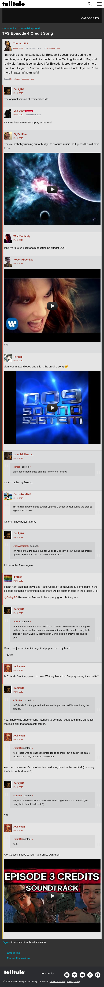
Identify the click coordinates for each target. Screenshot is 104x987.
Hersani (18, 356)
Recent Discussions (18, 958)
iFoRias (17, 577)
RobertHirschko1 (23, 259)
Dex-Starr (19, 110)
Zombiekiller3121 (23, 454)
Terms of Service (57, 981)
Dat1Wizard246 (22, 494)
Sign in (6, 942)
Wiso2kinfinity (21, 236)
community (47, 973)
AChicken (19, 666)
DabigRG (18, 89)
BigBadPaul (20, 134)
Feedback (25, 79)
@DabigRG (11, 597)
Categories (90, 18)
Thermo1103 (20, 43)
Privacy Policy (73, 981)
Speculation (15, 79)
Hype (32, 79)
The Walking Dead (52, 48)
